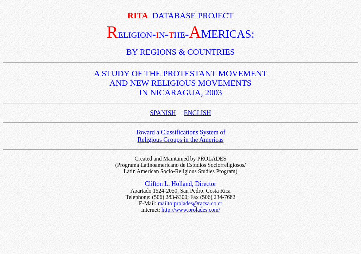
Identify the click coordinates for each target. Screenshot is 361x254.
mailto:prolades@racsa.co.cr (190, 203)
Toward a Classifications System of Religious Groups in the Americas (181, 136)
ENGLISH (197, 112)
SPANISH (163, 112)
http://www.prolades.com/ (190, 210)
